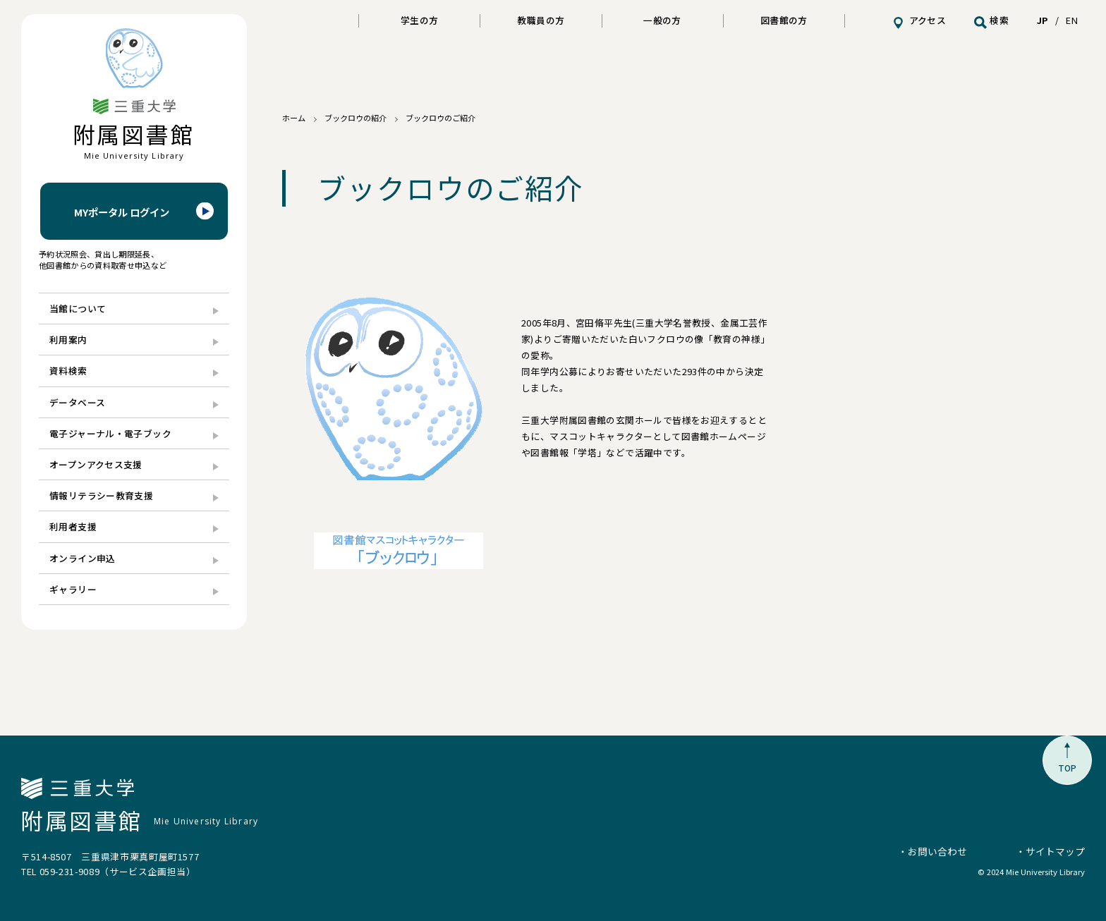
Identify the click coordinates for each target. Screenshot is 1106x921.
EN (1072, 20)
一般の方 (662, 20)
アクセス (928, 20)
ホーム (293, 117)
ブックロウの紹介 (355, 117)
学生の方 (420, 20)
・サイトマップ (1050, 851)
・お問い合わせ (932, 851)
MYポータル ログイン (121, 212)
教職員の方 (540, 20)
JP (1042, 20)
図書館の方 (784, 20)
